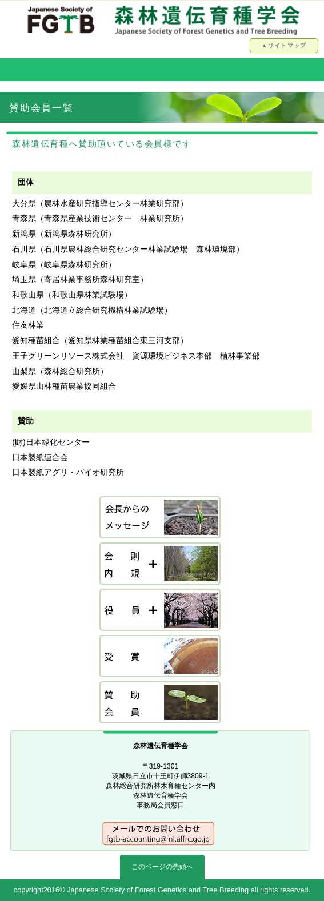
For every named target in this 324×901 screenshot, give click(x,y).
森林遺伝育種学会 (162, 20)
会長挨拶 (160, 518)
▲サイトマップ (283, 45)
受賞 (160, 657)
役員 (160, 611)
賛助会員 (160, 703)
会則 (160, 564)
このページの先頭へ (162, 867)
